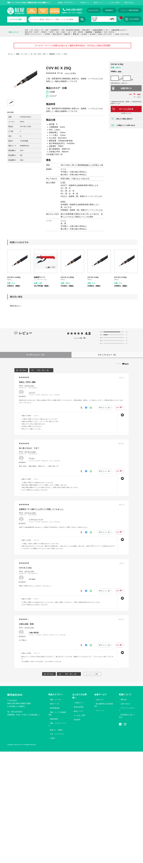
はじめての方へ (93, 10)
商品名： (26, 386)
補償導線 (89, 32)
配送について (98, 2)
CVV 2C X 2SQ (93, 277)
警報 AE (76, 34)
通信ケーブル (55, 704)
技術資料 (77, 720)
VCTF (51, 32)
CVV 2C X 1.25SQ (67, 277)
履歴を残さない (15, 306)
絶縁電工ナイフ (39, 277)
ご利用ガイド (84, 2)
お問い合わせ (129, 2)
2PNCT (44, 32)
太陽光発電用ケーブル (100, 30)
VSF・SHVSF (78, 32)
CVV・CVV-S (109, 32)
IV (42, 30)
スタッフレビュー (107, 355)
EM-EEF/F (55, 30)
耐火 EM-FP (57, 34)
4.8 (88, 333)
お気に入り (100, 699)
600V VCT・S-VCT (32, 32)
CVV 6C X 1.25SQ (13, 277)
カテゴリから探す (17, 19)
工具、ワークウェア (57, 734)
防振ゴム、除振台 (56, 730)
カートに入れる (126, 109)
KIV (57, 32)
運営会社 (124, 699)
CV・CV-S (34, 30)
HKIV (63, 32)
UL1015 (92, 34)
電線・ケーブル (55, 699)
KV (69, 32)
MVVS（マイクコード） (33, 34)
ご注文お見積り (132, 19)
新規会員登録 (79, 707)
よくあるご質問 (113, 2)
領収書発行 (109, 10)
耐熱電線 (98, 32)
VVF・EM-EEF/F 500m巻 (70, 30)
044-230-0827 (74, 9)
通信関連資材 (55, 708)
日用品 (52, 738)
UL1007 (84, 34)
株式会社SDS (14, 694)
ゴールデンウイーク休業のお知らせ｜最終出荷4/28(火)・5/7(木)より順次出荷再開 (72, 45)
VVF (46, 30)
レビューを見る (70, 73)
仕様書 (52, 92)
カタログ (53, 96)
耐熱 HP (67, 34)
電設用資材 (54, 719)
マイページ (100, 710)
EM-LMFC (86, 30)
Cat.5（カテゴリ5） (105, 34)
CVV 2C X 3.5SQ (120, 277)
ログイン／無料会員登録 (129, 10)
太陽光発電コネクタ (118, 30)
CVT (26, 30)
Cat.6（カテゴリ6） (122, 34)
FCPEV (47, 34)
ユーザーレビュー (35, 355)
